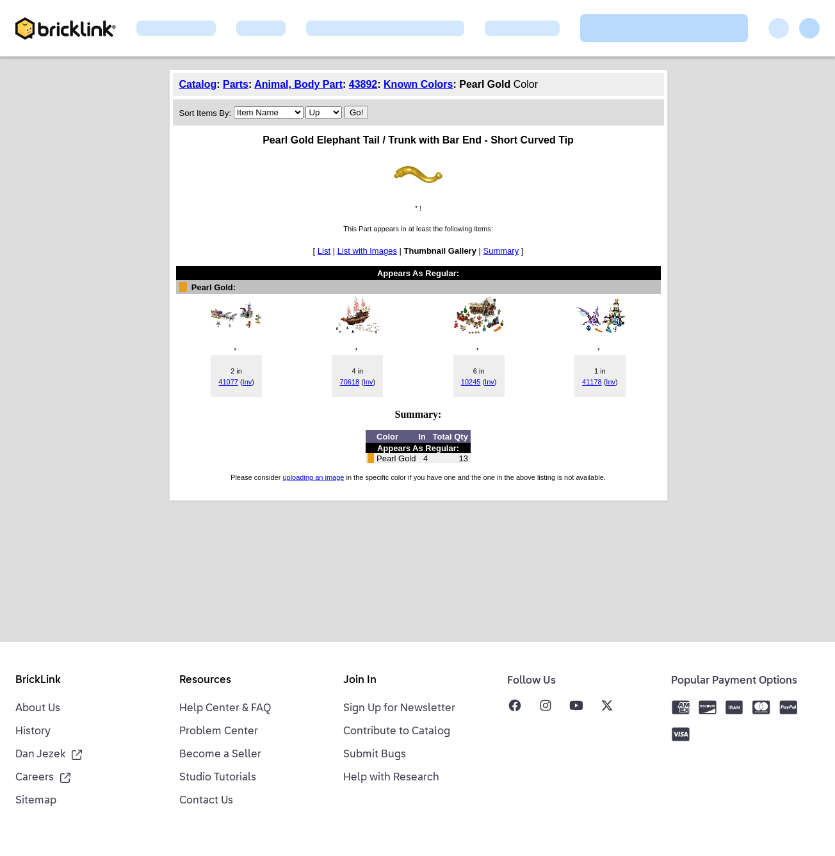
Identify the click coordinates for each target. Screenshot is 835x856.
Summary (501, 251)
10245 (471, 382)
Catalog (198, 84)
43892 (363, 84)
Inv (247, 382)
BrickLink (38, 680)
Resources (205, 680)
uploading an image (313, 477)
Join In (360, 680)
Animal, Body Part (298, 84)
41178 (592, 382)
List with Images (367, 251)
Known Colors (418, 84)
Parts (235, 84)
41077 (228, 382)
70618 (350, 382)
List (324, 251)
